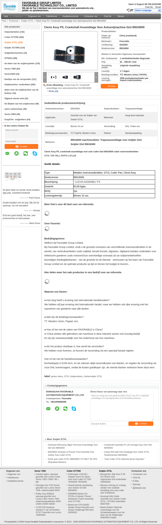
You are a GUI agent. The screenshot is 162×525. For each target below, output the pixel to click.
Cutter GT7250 (11, 37)
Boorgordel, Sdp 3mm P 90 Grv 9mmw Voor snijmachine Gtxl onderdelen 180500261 (113, 478)
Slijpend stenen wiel (14, 98)
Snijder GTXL (27, 21)
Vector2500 (9, 74)
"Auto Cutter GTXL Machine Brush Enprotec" (124, 459)
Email (158, 7)
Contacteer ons (91, 16)
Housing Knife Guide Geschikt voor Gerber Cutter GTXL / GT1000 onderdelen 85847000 (113, 500)
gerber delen (57, 376)
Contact (21, 146)
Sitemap (136, 484)
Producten (18, 16)
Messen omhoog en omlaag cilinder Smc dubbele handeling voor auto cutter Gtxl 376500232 (113, 489)
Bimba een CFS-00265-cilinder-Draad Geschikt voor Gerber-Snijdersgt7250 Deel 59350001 (81, 509)
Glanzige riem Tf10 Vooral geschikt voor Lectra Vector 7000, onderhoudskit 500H (48, 488)
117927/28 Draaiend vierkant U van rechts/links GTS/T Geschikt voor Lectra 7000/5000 (48, 511)
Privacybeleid (10, 522)
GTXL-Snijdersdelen (73, 376)
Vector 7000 (10, 69)
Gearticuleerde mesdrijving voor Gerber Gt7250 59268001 (80, 488)
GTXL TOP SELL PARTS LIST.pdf (60, 156)
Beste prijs (53, 91)
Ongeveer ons (34, 16)
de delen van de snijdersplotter (19, 63)
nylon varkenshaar (13, 109)
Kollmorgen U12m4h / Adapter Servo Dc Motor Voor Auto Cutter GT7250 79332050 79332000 (79, 478)
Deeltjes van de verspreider (17, 79)
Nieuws (120, 16)
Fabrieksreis (51, 16)
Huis (6, 16)
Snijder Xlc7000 (12, 48)
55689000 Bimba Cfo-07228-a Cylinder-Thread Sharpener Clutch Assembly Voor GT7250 (80, 498)
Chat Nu (149, 7)
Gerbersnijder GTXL (93, 376)
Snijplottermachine (13, 53)
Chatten (110, 86)
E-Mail (135, 481)
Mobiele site (139, 488)
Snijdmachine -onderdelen (17, 84)
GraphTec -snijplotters (15, 119)
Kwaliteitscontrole (70, 16)
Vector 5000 (10, 114)
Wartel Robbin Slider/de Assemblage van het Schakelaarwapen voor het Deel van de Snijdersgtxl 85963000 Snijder (112, 512)
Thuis (3, 21)
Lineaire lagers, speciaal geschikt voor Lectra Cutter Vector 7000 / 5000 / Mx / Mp (48, 478)
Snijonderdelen (11, 32)
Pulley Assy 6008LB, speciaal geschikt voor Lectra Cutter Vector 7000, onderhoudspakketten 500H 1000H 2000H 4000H (48, 499)
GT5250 (8, 58)
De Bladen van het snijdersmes (19, 104)
